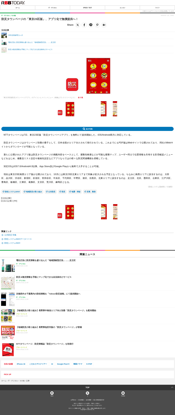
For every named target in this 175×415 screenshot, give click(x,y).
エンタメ (122, 7)
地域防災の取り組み (34, 192)
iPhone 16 (21, 364)
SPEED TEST (87, 7)
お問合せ (73, 400)
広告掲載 (81, 400)
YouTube (123, 395)
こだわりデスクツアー (38, 364)
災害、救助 (91, 192)
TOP (88, 387)
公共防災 (51, 192)
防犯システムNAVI (12, 192)
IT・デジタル (53, 7)
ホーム (18, 7)
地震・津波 (76, 192)
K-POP (89, 364)
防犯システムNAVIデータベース (18, 239)
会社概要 (88, 400)
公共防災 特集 (10, 235)
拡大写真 (89, 129)
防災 (63, 192)
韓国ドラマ (77, 364)
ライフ (157, 7)
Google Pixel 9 (63, 364)
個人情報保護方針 (98, 400)
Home (52, 395)
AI (52, 364)
